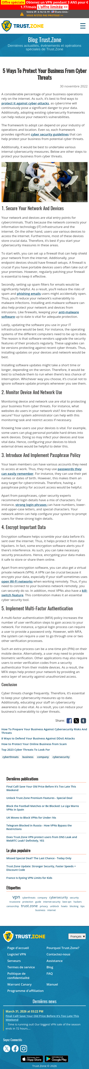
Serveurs (14, 961)
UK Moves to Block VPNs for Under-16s (31, 817)
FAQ (49, 973)
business (27, 757)
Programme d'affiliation (25, 991)
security (74, 897)
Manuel (52, 984)
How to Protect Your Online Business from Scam (34, 744)
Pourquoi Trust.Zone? (62, 948)
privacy (44, 906)
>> (53, 6)
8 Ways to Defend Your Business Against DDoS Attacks (38, 738)
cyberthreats (10, 757)
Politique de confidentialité (18, 975)
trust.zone (29, 905)
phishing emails (29, 293)
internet (51, 910)
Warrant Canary (19, 984)
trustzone (15, 901)
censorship (13, 906)
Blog (49, 967)
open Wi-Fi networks (17, 581)
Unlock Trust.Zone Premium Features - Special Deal (39, 798)
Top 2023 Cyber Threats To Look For (25, 749)
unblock (54, 906)
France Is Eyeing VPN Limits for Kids (29, 878)
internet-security (51, 901)
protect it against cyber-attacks (25, 103)
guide (38, 901)
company (43, 757)
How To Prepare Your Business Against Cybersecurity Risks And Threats (44, 731)
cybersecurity (61, 757)
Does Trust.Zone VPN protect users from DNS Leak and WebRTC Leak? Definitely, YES (41, 838)
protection (27, 901)
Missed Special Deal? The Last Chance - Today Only (38, 858)
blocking (74, 906)
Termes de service (21, 967)
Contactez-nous (58, 954)
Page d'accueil (18, 948)
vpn (16, 897)
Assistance (54, 961)
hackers (78, 901)
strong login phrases (31, 504)
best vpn (67, 901)
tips (82, 906)
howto (64, 906)
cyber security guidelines (50, 134)
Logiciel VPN (16, 954)
